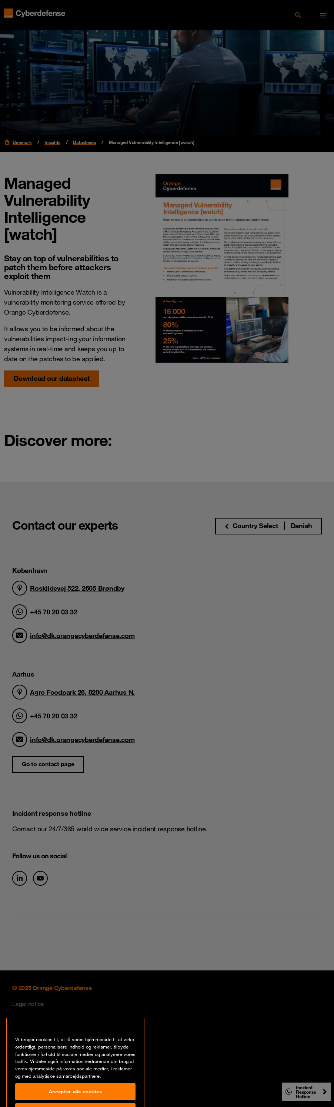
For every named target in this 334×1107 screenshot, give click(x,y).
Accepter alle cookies (75, 1097)
